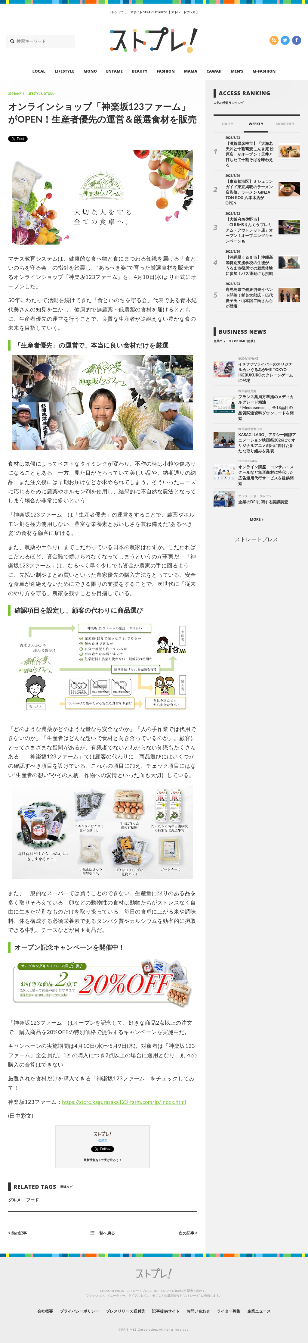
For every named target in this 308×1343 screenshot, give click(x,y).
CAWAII (214, 71)
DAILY (227, 123)
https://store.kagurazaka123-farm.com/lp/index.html (127, 1101)
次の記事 (187, 1232)
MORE (256, 501)
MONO (90, 71)
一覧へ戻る (102, 1232)
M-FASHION (264, 71)
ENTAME (114, 71)
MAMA (190, 71)
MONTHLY (285, 123)
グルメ (14, 1199)
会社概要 (36, 1310)
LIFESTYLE (64, 71)
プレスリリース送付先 (123, 1310)
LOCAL (39, 71)
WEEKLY (255, 123)
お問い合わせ (201, 1310)
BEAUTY (140, 71)
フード (32, 1199)
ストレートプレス (256, 520)
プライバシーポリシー (74, 1310)
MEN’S (237, 71)
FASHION (166, 71)
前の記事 (18, 1232)
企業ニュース (267, 1310)
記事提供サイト (166, 1310)
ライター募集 (234, 1310)
